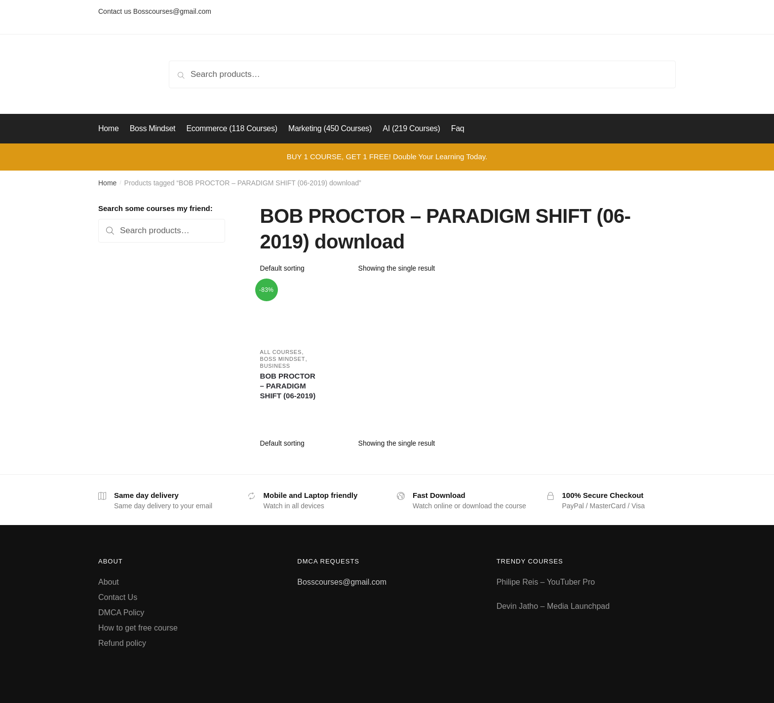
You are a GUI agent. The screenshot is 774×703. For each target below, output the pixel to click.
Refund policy (122, 643)
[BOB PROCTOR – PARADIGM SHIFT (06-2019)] (288, 311)
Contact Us (117, 597)
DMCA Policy (121, 612)
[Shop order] (305, 268)
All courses (281, 352)
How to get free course (138, 628)
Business (275, 366)
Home (107, 183)
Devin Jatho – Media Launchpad (553, 606)
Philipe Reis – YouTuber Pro (546, 582)
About (108, 582)
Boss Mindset (283, 359)
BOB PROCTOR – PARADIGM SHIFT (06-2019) (288, 386)
